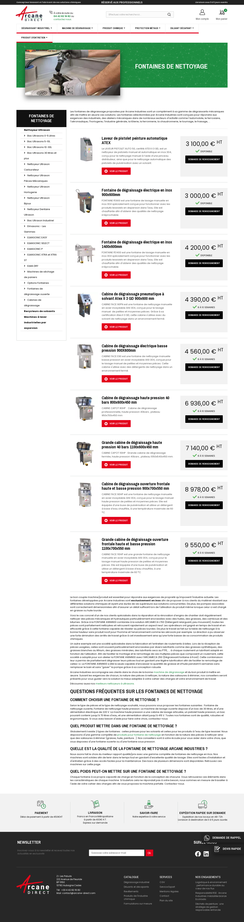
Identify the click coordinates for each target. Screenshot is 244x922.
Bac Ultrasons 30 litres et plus (40, 155)
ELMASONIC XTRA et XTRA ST (40, 257)
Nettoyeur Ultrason (37, 130)
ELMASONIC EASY (37, 237)
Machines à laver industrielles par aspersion (35, 322)
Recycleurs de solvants (39, 311)
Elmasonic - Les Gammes (35, 229)
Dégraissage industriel (136, 882)
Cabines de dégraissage (32, 302)
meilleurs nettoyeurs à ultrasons (115, 683)
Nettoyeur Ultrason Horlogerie (37, 189)
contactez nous (62, 19)
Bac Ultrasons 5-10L (38, 141)
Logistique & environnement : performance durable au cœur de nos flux (211, 885)
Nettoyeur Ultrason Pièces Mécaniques (37, 178)
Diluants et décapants (136, 886)
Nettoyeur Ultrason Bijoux (37, 200)
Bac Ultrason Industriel (40, 220)
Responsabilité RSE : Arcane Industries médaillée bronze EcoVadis (210, 896)
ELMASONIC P (35, 249)
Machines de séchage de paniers (39, 274)
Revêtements (131, 891)
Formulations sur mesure (138, 903)
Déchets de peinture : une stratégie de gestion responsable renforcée (209, 907)
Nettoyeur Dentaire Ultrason (37, 212)
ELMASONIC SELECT (38, 243)
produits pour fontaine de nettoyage (139, 735)
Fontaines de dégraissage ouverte (37, 291)
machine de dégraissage (169, 672)
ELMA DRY (32, 266)
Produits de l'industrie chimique (136, 897)
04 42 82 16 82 (62, 16)
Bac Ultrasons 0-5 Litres (41, 135)
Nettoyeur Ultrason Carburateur (37, 166)
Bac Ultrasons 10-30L (39, 147)
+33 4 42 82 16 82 (70, 890)
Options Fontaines (38, 283)
